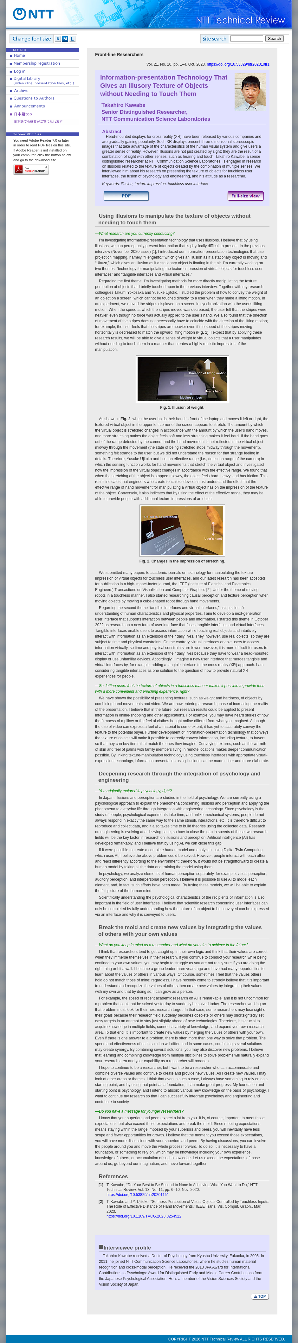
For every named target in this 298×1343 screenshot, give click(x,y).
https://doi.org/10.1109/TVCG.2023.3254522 (144, 1216)
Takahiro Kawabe (123, 105)
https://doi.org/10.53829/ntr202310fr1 (238, 64)
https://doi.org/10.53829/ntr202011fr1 (138, 1194)
